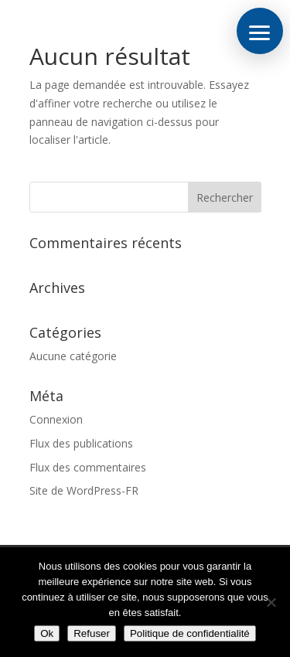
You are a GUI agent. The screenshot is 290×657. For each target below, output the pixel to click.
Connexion (56, 419)
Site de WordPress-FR (83, 490)
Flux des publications (81, 443)
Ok (46, 633)
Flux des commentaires (87, 467)
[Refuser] (270, 602)
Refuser (91, 633)
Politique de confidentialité (190, 633)
